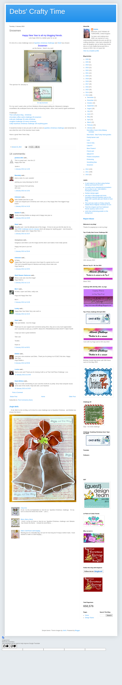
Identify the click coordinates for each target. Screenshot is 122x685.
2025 (87, 62)
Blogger (77, 630)
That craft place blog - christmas (20, 115)
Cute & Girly (90, 143)
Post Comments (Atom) (25, 400)
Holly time (24, 508)
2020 (87, 76)
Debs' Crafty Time (37, 11)
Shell (59, 43)
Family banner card (93, 137)
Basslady (18, 175)
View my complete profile (91, 51)
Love (88, 140)
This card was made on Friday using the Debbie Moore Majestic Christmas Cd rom (98, 204)
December (90, 97)
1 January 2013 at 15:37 (22, 233)
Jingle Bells (14, 407)
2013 (87, 95)
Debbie (17, 354)
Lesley (17, 308)
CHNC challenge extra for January (28, 229)
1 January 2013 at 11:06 (22, 169)
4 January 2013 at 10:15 (22, 314)
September (90, 106)
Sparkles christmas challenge (44, 43)
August (89, 108)
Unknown (18, 197)
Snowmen (90, 165)
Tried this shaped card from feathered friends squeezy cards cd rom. (97, 208)
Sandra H (18, 213)
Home (43, 396)
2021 (87, 73)
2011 (87, 172)
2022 (87, 70)
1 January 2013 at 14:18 (22, 206)
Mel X (16, 289)
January (90, 128)
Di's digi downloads (42, 102)
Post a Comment (17, 392)
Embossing (90, 159)
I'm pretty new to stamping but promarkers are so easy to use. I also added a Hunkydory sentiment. (98, 189)
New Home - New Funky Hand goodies (99, 134)
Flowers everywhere (93, 157)
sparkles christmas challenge (54, 128)
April (88, 119)
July (88, 111)
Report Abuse (88, 219)
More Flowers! (91, 148)
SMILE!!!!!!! (90, 154)
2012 (87, 169)
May (88, 117)
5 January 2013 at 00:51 (22, 347)
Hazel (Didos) (19, 381)
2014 (87, 92)
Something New (92, 162)
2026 (87, 59)
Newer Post (13, 396)
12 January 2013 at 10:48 (23, 375)
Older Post (72, 396)
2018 (87, 81)
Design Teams (89, 617)
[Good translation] (6, 646)
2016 (87, 87)
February (90, 125)
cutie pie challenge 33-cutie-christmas (22, 119)
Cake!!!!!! (89, 145)
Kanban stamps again (92, 193)
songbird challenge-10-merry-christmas (22, 121)
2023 (87, 67)
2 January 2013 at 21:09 (22, 302)
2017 (87, 84)
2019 (87, 78)
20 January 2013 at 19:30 (23, 388)
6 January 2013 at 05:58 (22, 363)
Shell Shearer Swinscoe (22, 275)
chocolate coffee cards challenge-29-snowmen (25, 117)
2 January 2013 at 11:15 (22, 282)
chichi (64, 630)
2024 (87, 65)
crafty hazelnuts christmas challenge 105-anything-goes (28, 123)
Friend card (90, 151)
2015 (87, 89)
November (90, 100)
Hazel (16, 224)
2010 (87, 174)
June (89, 114)
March (89, 122)
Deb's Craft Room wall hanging (30, 531)
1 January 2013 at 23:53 (22, 269)
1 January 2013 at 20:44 (22, 251)
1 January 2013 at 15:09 (22, 218)
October (90, 103)
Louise (17, 369)
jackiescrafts (19, 158)
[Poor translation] (13, 646)
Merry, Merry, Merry (27, 519)
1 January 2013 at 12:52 (22, 191)
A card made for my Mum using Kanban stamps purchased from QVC (97, 184)
